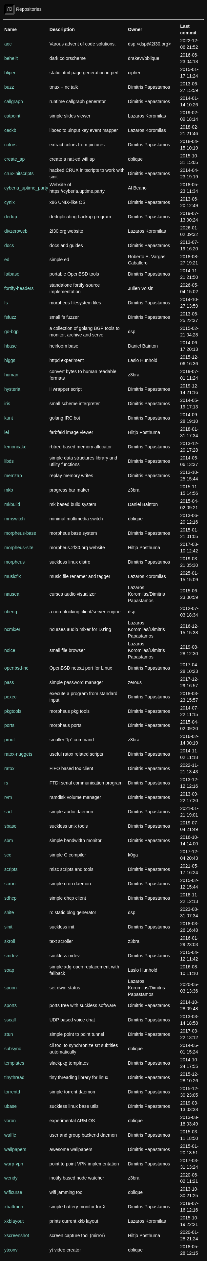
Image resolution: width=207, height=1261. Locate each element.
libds (9, 461)
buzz (9, 87)
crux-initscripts (18, 173)
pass (9, 682)
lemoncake (15, 446)
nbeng (10, 611)
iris (7, 403)
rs (6, 782)
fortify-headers (18, 288)
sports (10, 1005)
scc (7, 854)
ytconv (10, 1249)
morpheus (14, 562)
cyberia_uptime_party (26, 187)
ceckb (10, 130)
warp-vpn (13, 1163)
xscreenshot (16, 1235)
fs (6, 302)
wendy (10, 1177)
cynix (9, 202)
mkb (8, 490)
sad (8, 811)
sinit (8, 926)
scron (9, 883)
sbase (10, 826)
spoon (10, 987)
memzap (13, 475)
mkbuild (12, 504)
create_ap (14, 159)
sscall (10, 1019)
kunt (8, 418)
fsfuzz (10, 317)
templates (14, 1063)
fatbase (11, 274)
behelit (11, 58)
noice (9, 650)
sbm (8, 840)
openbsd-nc (16, 668)
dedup (10, 216)
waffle (10, 1135)
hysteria (12, 389)
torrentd (12, 1091)
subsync (12, 1048)
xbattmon (13, 1206)
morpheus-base (20, 533)
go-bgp (11, 331)
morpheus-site (18, 547)
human (11, 374)
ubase (10, 1106)
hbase (10, 346)
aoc (8, 43)
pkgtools (12, 711)
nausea (11, 594)
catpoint (12, 115)
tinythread (14, 1077)
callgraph (13, 101)
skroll (9, 941)
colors (10, 144)
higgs (9, 360)
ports (9, 725)
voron (10, 1120)
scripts (10, 869)
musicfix (12, 576)
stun (8, 1034)
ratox (9, 768)
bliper (9, 72)
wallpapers (15, 1149)
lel (6, 432)
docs (9, 245)
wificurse (13, 1192)
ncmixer (12, 629)
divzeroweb (16, 231)
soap (9, 970)
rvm (8, 797)
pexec (10, 696)
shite (9, 912)
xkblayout (14, 1221)
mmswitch (14, 518)
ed (7, 259)
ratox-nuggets (18, 754)
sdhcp (10, 898)
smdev (11, 955)
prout (9, 739)
